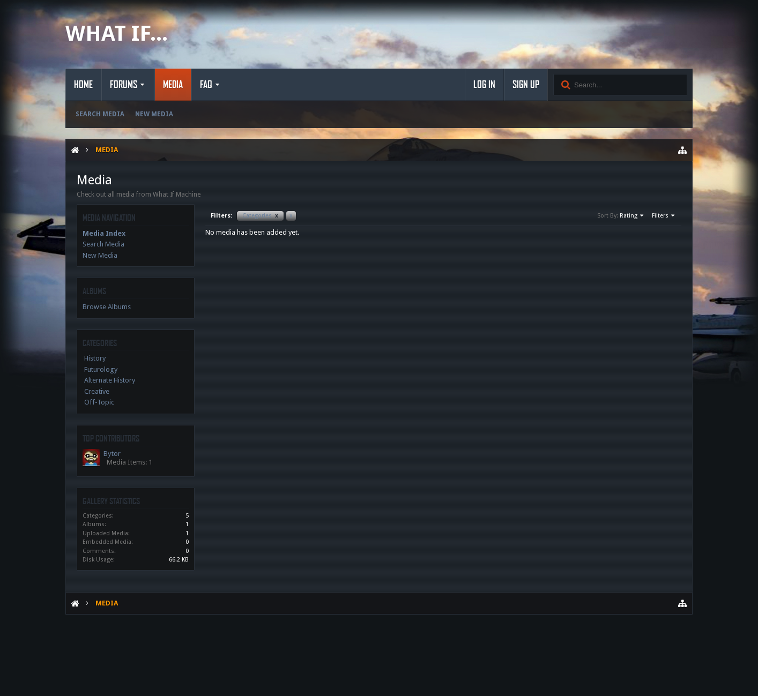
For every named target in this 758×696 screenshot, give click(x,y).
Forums (123, 84)
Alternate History (109, 380)
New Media (154, 114)
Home (83, 84)
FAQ (206, 84)
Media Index (104, 233)
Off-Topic (99, 402)
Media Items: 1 (129, 462)
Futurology (100, 369)
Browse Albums (107, 307)
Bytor (112, 454)
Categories (260, 215)
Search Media (100, 114)
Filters (664, 216)
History (95, 358)
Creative (96, 391)
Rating (632, 216)
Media (173, 84)
